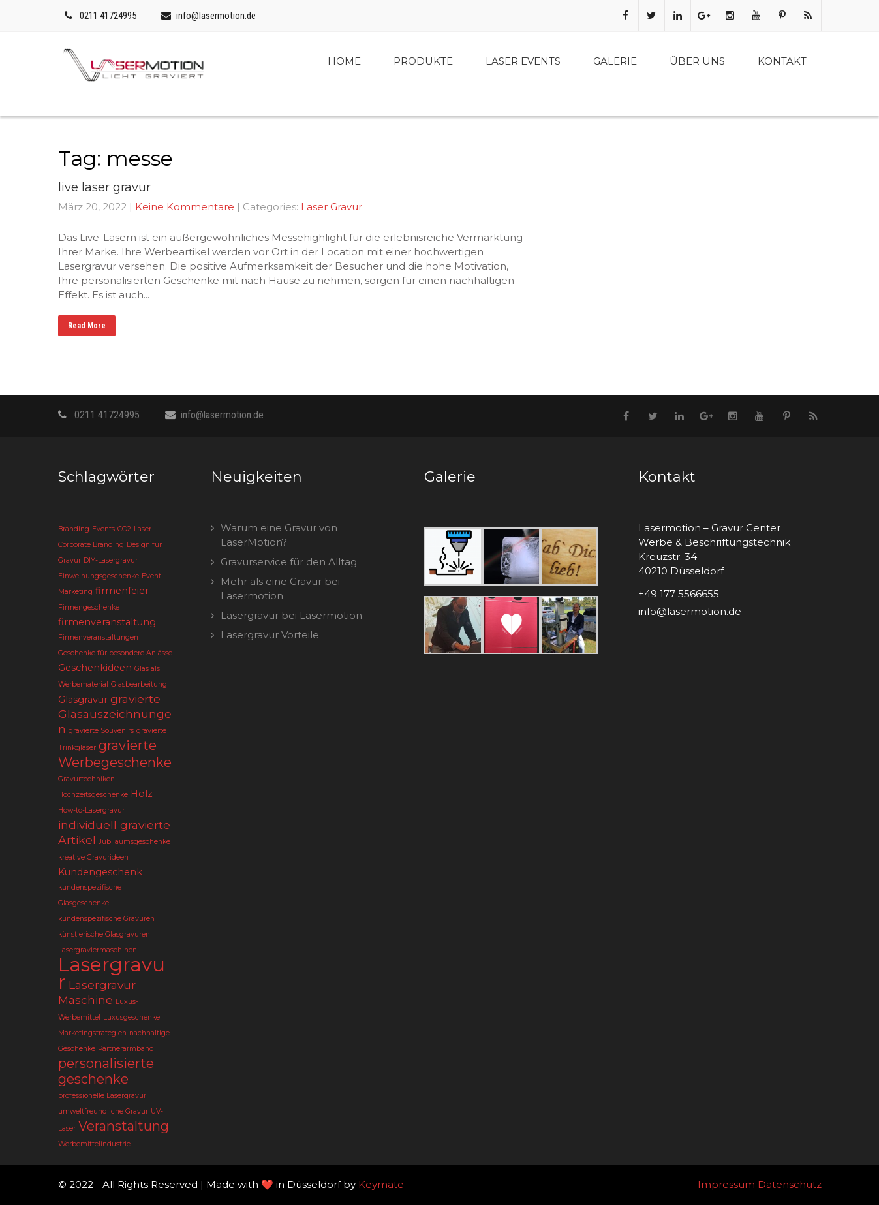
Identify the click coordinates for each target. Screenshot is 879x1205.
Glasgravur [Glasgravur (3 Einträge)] (83, 700)
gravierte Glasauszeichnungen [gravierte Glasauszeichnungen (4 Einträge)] (115, 714)
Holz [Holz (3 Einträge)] (142, 794)
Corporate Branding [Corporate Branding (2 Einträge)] (91, 544)
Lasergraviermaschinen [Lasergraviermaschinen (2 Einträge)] (97, 950)
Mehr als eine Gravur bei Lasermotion (280, 588)
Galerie (615, 61)
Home (344, 61)
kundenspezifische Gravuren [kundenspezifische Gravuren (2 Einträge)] (106, 919)
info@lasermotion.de (216, 16)
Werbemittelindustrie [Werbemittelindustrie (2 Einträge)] (94, 1144)
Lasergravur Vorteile (270, 635)
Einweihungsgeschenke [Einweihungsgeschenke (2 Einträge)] (98, 576)
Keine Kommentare (184, 206)
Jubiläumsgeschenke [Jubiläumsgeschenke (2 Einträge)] (134, 841)
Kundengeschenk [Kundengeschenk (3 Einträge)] (100, 872)
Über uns (697, 61)
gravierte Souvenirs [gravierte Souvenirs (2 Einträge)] (101, 731)
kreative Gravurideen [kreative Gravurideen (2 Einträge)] (93, 857)
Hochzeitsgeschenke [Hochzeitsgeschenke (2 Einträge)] (93, 794)
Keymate (381, 1184)
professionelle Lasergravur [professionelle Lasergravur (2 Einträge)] (102, 1095)
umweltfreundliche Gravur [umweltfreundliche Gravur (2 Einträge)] (103, 1111)
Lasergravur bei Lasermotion (291, 615)
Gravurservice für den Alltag (289, 562)
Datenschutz (790, 1184)
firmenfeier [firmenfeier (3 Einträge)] (122, 591)
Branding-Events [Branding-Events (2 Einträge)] (86, 529)
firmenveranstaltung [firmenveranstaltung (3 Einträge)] (107, 622)
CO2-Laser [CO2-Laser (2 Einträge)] (134, 529)
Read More (87, 325)
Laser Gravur (331, 206)
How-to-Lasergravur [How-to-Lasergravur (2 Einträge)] (91, 810)
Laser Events (523, 61)
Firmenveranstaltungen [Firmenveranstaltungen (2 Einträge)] (98, 637)
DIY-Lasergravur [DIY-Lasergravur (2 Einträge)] (111, 560)
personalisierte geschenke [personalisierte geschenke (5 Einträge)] (106, 1071)
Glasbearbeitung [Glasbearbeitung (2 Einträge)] (139, 684)
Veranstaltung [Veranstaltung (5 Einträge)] (123, 1126)
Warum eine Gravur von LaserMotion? (279, 535)
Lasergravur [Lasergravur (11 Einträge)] (111, 973)
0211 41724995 (108, 16)
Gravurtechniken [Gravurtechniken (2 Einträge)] (86, 779)
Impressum (726, 1184)
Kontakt (782, 61)
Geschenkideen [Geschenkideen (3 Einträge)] (95, 668)
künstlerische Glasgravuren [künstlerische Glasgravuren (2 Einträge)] (104, 934)
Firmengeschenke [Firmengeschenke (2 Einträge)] (88, 607)
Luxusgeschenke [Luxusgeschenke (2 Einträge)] (131, 1017)
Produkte (423, 61)
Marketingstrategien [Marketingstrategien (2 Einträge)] (92, 1033)
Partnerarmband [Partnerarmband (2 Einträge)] (126, 1048)
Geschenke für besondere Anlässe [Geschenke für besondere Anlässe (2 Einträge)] (115, 653)
